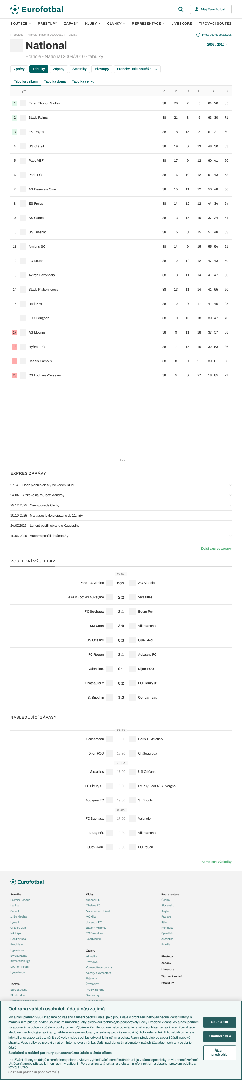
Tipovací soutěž (215, 24)
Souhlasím (219, 1022)
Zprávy (19, 69)
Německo (167, 927)
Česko (165, 899)
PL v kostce (17, 995)
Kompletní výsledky (216, 862)
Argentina (167, 938)
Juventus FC (94, 922)
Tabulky (72, 34)
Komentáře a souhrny (99, 967)
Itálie (164, 922)
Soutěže (20, 24)
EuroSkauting (18, 989)
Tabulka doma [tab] (55, 81)
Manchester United (98, 911)
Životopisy (92, 983)
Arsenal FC (93, 899)
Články (90, 950)
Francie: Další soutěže (137, 69)
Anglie (165, 911)
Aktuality (91, 956)
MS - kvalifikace (20, 966)
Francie (166, 916)
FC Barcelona (94, 933)
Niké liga (15, 933)
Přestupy (47, 24)
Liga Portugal (18, 938)
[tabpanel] (121, 234)
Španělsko (167, 933)
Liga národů (17, 972)
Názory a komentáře (98, 973)
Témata (15, 983)
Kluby (93, 24)
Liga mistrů (17, 950)
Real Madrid (93, 938)
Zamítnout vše (219, 1036)
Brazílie (165, 944)
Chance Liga (18, 927)
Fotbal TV (167, 982)
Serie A (14, 911)
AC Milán (91, 916)
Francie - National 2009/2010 (45, 34)
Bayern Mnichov (96, 927)
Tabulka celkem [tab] (26, 81)
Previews (92, 961)
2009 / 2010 (218, 44)
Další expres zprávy (216, 548)
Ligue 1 (14, 922)
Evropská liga (18, 955)
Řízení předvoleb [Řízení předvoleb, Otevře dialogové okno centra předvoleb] (219, 1053)
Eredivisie (16, 944)
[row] (121, 103)
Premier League (20, 899)
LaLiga (14, 905)
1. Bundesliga (18, 916)
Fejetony (91, 978)
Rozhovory (93, 995)
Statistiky (79, 69)
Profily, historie (95, 989)
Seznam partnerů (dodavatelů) (33, 1072)
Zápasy (71, 24)
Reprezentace (148, 24)
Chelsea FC (93, 905)
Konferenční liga (20, 961)
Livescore (181, 24)
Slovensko (167, 905)
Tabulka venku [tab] (83, 81)
